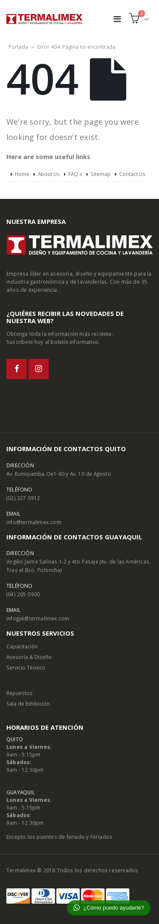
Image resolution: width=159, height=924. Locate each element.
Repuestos (19, 693)
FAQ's (75, 173)
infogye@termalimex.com (37, 618)
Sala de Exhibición (28, 703)
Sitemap (101, 173)
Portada (18, 46)
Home (22, 173)
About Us (49, 173)
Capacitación (22, 646)
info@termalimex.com (33, 522)
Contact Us (132, 173)
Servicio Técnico (25, 667)
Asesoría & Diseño (29, 656)
